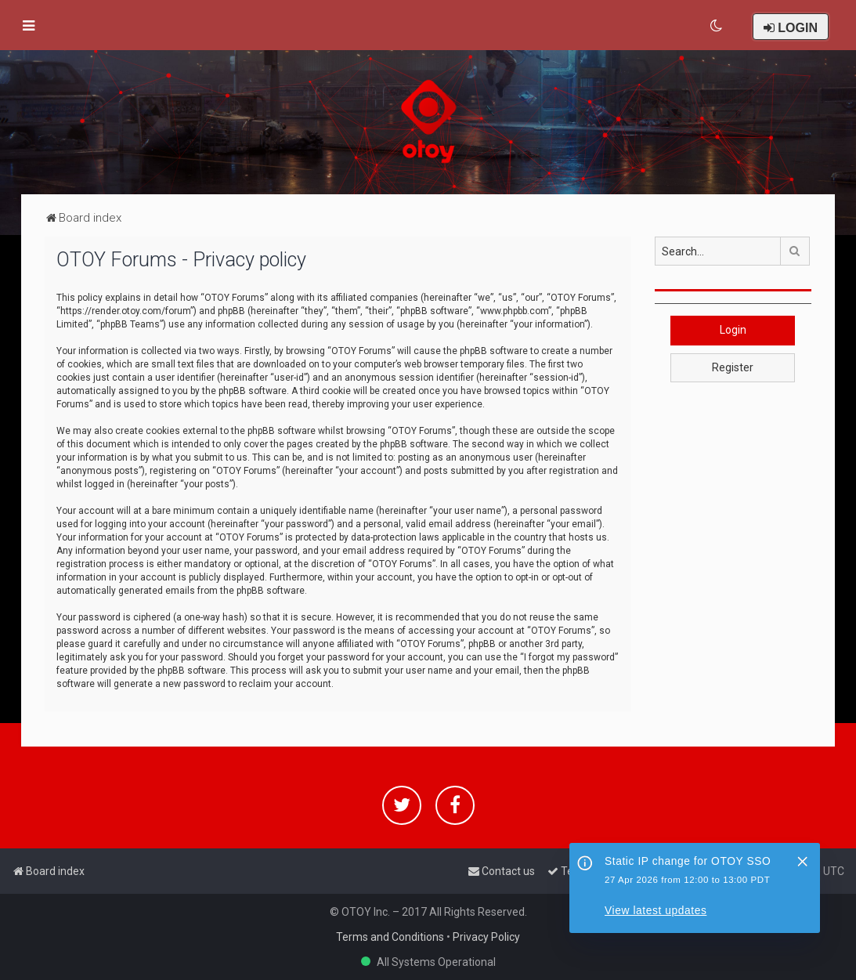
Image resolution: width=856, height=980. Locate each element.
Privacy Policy (486, 937)
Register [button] (732, 367)
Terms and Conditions (390, 937)
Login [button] (733, 330)
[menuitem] (717, 25)
